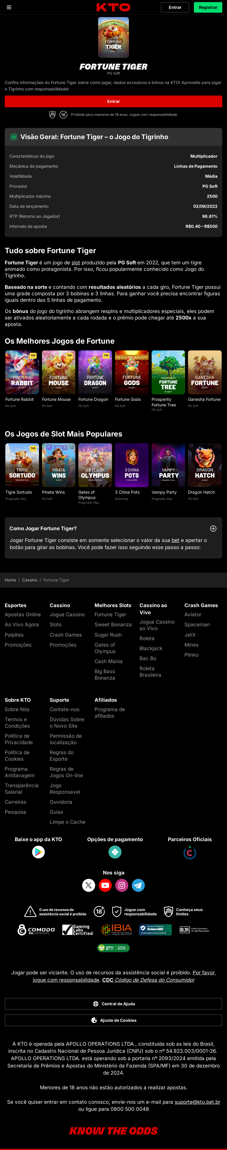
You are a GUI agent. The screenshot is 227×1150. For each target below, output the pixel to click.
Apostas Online (23, 614)
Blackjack (151, 648)
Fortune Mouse (56, 399)
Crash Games (66, 635)
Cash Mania (109, 661)
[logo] (113, 7)
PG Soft (10, 406)
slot (76, 263)
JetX (190, 635)
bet (175, 540)
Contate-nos (65, 709)
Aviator (192, 614)
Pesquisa (15, 812)
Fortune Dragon (93, 399)
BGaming (121, 498)
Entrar (175, 7)
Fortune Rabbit (19, 399)
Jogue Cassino (67, 614)
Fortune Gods (128, 399)
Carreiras (15, 802)
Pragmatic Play (15, 498)
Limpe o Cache (67, 822)
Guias (56, 812)
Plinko (191, 655)
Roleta (147, 638)
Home (10, 580)
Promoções (18, 645)
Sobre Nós (17, 709)
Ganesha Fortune (204, 399)
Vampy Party (164, 492)
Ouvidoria (61, 802)
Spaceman (197, 624)
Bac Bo (148, 658)
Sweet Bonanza (113, 624)
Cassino (29, 580)
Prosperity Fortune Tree (164, 402)
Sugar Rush (108, 635)
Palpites (14, 635)
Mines (191, 645)
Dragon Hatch (201, 492)
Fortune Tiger (110, 614)
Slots (55, 624)
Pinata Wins (53, 492)
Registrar (208, 7)
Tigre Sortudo (18, 492)
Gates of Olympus (86, 495)
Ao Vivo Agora (22, 624)
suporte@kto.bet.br (197, 1102)
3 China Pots (127, 492)
